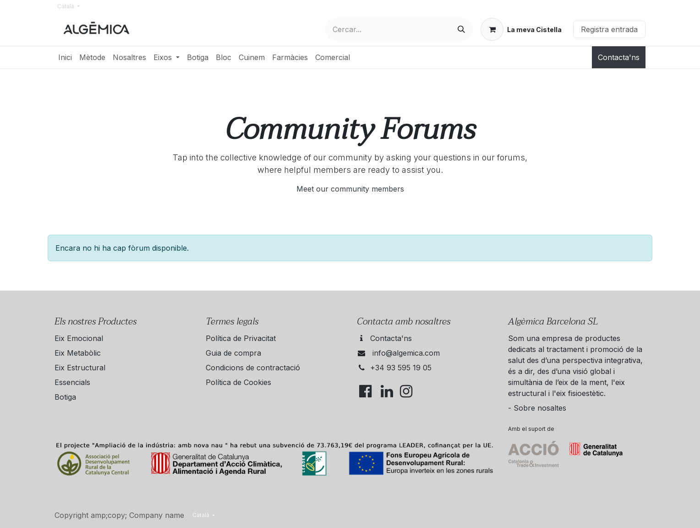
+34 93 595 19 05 (401, 367)
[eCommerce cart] (521, 29)
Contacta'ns (619, 57)
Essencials (72, 382)
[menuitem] (65, 57)
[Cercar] (461, 29)
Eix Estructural (80, 367)
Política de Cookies (238, 382)
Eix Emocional (79, 338)
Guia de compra (233, 353)
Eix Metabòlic (78, 353)
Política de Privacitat (241, 338)
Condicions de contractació (253, 367)
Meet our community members (350, 188)
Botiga (65, 397)
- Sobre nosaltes (537, 407)
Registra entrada (609, 29)
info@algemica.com (406, 353)
